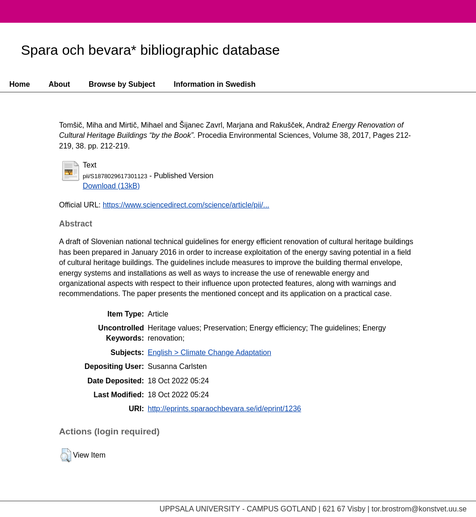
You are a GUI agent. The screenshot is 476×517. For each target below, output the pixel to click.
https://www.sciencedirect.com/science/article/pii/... (186, 205)
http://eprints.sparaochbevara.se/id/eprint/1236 (224, 409)
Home (19, 84)
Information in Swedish (215, 84)
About (59, 84)
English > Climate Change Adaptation (209, 352)
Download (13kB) (111, 186)
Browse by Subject (122, 84)
